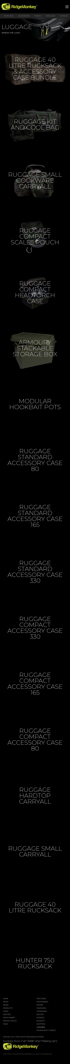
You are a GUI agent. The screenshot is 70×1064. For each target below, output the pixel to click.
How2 (5, 1011)
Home (5, 999)
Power (37, 16)
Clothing (41, 1024)
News (5, 1002)
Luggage (41, 1027)
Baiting (40, 1014)
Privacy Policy (10, 1021)
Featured (8, 16)
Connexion (42, 1011)
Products (7, 1008)
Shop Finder (9, 1018)
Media (6, 1005)
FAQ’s (5, 1024)
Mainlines (50, 16)
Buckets (41, 1021)
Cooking (40, 1018)
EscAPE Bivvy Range (46, 1030)
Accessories (24, 16)
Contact (7, 1014)
